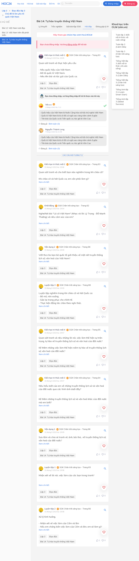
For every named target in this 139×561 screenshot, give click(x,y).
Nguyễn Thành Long (54, 129)
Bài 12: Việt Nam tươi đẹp (13, 28)
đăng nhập (72, 44)
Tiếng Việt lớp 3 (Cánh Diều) (122, 74)
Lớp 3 (4, 10)
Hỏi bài (30, 3)
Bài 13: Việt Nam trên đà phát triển (15, 33)
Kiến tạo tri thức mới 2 (54, 164)
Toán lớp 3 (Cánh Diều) (121, 45)
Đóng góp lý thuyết (104, 26)
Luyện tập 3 (50, 285)
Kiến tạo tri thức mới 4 (54, 330)
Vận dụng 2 (49, 247)
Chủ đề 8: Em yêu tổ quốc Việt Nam (14, 15)
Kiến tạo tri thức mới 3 (54, 378)
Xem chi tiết (44, 182)
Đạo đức (53, 83)
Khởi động (49, 206)
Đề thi (52, 3)
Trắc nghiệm (56, 26)
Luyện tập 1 (50, 467)
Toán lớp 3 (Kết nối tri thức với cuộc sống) (122, 37)
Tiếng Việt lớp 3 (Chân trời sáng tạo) (122, 82)
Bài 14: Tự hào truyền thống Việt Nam (14, 40)
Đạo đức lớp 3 (18, 10)
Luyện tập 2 (50, 509)
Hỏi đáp (88, 26)
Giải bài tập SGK (73, 26)
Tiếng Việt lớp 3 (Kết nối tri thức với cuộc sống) (122, 65)
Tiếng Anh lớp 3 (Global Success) (122, 101)
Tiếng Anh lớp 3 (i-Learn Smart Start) (122, 92)
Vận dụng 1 (49, 429)
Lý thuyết (43, 26)
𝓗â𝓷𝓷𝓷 (48, 104)
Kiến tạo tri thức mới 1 (54, 55)
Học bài (20, 3)
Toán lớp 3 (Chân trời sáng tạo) (122, 54)
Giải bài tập (41, 3)
